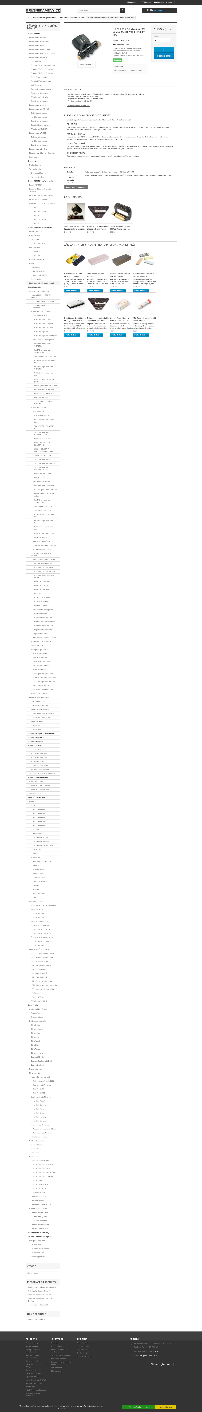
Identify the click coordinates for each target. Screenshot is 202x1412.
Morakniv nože (34, 1073)
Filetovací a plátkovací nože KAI (44, 522)
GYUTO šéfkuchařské (41, 666)
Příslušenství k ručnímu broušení (41, 283)
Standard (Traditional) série (41, 81)
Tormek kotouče (35, 169)
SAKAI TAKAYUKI (37, 646)
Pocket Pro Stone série (39, 93)
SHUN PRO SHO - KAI (43, 455)
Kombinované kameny (39, 117)
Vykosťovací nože (41, 634)
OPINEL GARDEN (39, 1189)
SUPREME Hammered (42, 582)
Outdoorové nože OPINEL (40, 1161)
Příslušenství (36, 255)
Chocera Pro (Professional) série (43, 65)
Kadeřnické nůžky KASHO (39, 949)
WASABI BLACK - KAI (42, 416)
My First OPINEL (39, 1193)
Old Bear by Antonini (37, 1141)
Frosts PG (36, 725)
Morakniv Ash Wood (40, 1101)
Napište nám (159, 2)
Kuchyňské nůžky (37, 761)
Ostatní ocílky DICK (40, 275)
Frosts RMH (37, 729)
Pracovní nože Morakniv (40, 1125)
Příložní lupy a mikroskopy (38, 1233)
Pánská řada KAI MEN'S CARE (42, 933)
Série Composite (37, 1029)
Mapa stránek (56, 1371)
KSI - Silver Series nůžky (40, 973)
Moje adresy (82, 1350)
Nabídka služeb (36, 1314)
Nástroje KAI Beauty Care (40, 925)
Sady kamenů (34, 157)
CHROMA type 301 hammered (45, 336)
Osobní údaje (82, 1353)
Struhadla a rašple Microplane (40, 1237)
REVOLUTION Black (42, 598)
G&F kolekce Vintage (40, 837)
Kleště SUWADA (37, 909)
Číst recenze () (120, 71)
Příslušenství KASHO (39, 1001)
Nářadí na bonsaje (36, 781)
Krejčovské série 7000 (39, 757)
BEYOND (37, 594)
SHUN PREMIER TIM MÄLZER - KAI (42, 444)
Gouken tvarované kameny (41, 89)
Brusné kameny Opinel (37, 105)
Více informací (61, 1408)
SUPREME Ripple (41, 586)
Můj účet (82, 1338)
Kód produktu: (118, 40)
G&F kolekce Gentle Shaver (43, 845)
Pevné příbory (36, 1013)
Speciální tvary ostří (40, 1221)
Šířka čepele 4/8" (39, 809)
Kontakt (54, 1343)
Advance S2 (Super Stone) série (43, 69)
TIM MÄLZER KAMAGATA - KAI (44, 427)
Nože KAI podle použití (41, 482)
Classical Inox (36, 1149)
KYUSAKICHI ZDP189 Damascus (41, 306)
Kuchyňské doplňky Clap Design (41, 733)
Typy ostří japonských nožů (38, 1305)
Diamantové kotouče (38, 173)
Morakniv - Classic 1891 (40, 710)
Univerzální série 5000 (39, 765)
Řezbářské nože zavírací (40, 1225)
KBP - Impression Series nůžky (42, 989)
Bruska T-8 (35, 207)
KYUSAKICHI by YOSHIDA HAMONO (41, 296)
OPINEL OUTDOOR (40, 1185)
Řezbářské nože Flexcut (38, 1209)
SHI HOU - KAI (40, 478)
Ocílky (31, 263)
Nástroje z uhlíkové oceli (40, 789)
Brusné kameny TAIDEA (38, 133)
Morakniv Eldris (38, 1113)
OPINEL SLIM (38, 1181)
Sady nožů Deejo (37, 1057)
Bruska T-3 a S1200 (38, 219)
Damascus (35, 1153)
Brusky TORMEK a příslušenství (40, 181)
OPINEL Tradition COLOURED (44, 1173)
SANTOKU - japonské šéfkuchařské (42, 351)
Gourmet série (36, 1245)
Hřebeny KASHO (37, 997)
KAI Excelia (35, 993)
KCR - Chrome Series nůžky (41, 981)
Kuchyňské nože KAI (38, 408)
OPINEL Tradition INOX (41, 1169)
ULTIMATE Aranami (41, 602)
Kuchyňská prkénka (36, 737)
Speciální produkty (38, 1257)
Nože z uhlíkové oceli (39, 694)
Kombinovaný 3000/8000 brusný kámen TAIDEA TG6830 (75, 320)
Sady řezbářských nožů (39, 1229)
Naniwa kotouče (35, 165)
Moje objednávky (84, 1343)
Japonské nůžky (34, 745)
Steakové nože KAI (41, 537)
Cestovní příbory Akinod (38, 1009)
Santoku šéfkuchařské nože (44, 622)
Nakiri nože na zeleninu (43, 618)
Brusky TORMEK (35, 185)
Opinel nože (33, 1157)
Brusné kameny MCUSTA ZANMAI (42, 53)
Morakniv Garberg (39, 1105)
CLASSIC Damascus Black (44, 567)
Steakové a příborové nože (43, 690)
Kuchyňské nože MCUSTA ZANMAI (41, 554)
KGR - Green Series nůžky (41, 965)
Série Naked (35, 1025)
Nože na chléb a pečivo (41, 686)
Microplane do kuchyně (38, 1241)
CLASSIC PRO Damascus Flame (44, 576)
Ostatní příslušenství (40, 881)
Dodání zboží (56, 1346)
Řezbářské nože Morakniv (42, 1133)
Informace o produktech (42, 1282)
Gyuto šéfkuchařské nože (43, 626)
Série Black (35, 1045)
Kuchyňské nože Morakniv (41, 1077)
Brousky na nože (35, 231)
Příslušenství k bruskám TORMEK (42, 195)
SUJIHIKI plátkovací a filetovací (44, 678)
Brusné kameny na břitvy (42, 861)
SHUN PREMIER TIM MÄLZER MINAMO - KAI (43, 450)
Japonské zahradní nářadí (38, 777)
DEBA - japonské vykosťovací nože (45, 361)
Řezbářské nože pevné (39, 1213)
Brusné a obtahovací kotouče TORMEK (40, 190)
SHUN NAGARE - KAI (42, 474)
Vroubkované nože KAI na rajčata (44, 495)
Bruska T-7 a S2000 (38, 211)
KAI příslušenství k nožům (42, 549)
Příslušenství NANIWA (39, 97)
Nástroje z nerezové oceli (40, 785)
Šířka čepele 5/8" (39, 813)
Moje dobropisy (83, 1346)
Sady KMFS (35, 251)
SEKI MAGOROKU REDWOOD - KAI (41, 433)
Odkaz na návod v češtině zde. (78, 106)
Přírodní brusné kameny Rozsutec (42, 153)
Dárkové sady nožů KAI (41, 541)
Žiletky (35, 897)
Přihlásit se (146, 2)
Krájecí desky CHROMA (43, 393)
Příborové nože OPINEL (40, 1197)
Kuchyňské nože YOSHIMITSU (42, 642)
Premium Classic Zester (40, 1249)
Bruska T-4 (35, 215)
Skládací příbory (37, 1017)
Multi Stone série (37, 85)
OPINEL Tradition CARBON (43, 1165)
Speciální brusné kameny (40, 125)
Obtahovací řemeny (36, 259)
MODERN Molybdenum (43, 563)
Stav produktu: (119, 44)
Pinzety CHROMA (41, 397)
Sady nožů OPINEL (38, 1201)
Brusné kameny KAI (36, 45)
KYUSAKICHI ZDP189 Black (43, 301)
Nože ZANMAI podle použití (43, 610)
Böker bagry (37, 833)
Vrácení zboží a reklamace (61, 1355)
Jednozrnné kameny (38, 137)
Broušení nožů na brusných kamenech (42, 1287)
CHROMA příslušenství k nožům (45, 385)
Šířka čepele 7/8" (39, 821)
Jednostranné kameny (39, 113)
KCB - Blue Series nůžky (40, 977)
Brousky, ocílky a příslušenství (40, 227)
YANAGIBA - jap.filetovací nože (44, 374)
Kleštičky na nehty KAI (39, 921)
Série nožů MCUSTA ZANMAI (44, 559)
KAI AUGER (37, 849)
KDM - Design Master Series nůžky (44, 985)
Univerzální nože (40, 614)
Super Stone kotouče (39, 77)
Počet (156, 36)
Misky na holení (38, 869)
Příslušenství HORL (38, 243)
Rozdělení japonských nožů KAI (40, 1295)
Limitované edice (40, 606)
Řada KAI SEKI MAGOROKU (42, 937)
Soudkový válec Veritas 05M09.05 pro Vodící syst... (120, 229)
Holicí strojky (36, 829)
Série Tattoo (35, 1049)
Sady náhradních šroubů (40, 769)
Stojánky (36, 889)
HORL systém (34, 235)
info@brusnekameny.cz (148, 1356)
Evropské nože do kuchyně (39, 698)
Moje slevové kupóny (85, 1356)
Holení (31, 801)
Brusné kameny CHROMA (39, 41)
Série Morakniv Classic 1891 (43, 714)
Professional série (37, 1253)
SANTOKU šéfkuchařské (42, 662)
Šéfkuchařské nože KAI (43, 506)
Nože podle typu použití (40, 650)
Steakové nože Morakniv (42, 717)
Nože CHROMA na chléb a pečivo (44, 380)
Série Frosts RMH (39, 1093)
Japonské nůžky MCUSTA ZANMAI (42, 773)
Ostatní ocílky (36, 279)
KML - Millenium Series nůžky (42, 957)
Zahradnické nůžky (36, 793)
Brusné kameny (34, 33)
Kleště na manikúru (40, 913)
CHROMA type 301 (41, 332)
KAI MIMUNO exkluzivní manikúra (43, 905)
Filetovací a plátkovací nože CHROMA (44, 368)
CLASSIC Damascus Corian (44, 571)
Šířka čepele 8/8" (39, 825)
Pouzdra (36, 885)
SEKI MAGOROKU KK (42, 459)
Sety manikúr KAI (37, 945)
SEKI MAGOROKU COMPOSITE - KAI (41, 468)
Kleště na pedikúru (40, 917)
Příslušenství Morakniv (39, 1137)
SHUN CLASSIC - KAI (42, 439)
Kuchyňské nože (34, 287)
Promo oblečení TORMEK (39, 199)
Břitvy (33, 805)
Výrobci (32, 1266)
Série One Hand (37, 1053)
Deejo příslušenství (38, 1065)
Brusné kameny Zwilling (38, 149)
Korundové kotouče (38, 177)
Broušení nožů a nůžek (36, 1319)
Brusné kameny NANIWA (38, 57)
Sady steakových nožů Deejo (42, 1061)
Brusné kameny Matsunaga (39, 49)
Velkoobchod (56, 1368)
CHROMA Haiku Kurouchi (44, 328)
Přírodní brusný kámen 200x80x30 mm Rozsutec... (120, 276)
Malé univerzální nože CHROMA (42, 345)
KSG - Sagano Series (39, 969)
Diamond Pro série (38, 61)
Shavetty (34, 853)
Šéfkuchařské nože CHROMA (45, 356)
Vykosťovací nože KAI (42, 510)
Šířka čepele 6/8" (39, 817)
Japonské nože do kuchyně (39, 291)
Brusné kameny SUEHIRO (39, 109)
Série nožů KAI (38, 412)
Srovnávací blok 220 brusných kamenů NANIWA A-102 (73, 276)
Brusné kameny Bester (37, 37)
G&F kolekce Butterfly (41, 841)
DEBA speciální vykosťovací (43, 674)
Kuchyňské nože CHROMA (41, 312)
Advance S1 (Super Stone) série (43, 73)
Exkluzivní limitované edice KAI (44, 545)
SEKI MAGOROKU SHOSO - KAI (45, 421)
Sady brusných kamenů (40, 101)
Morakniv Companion (41, 1121)
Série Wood (35, 1041)
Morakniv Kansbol (39, 1109)
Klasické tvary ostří (40, 1217)
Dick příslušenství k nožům (41, 706)
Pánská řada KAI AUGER (40, 929)
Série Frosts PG (39, 1089)
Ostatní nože (33, 1005)
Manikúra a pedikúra (37, 901)
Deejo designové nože (37, 1021)
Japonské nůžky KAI (37, 749)
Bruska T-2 (35, 223)
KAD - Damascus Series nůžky (42, 953)
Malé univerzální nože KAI (44, 486)
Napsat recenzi (136, 71)
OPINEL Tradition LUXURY (43, 1177)
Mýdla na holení (39, 873)
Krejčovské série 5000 (39, 753)
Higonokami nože (35, 1069)
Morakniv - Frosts (37, 721)
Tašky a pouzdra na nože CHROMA (43, 403)
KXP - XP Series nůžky (39, 961)
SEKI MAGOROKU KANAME (45, 463)
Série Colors (35, 1033)
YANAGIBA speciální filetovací (44, 682)
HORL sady (35, 239)
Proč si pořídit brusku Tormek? (39, 1291)
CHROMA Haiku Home (42, 320)
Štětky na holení (39, 893)
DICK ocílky (35, 267)
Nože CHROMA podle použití (43, 340)
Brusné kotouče (34, 161)
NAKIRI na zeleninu (40, 658)
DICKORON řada (39, 271)
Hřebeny (36, 865)
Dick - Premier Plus (38, 702)
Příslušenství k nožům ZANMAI (44, 638)
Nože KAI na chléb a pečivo (44, 533)
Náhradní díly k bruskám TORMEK (42, 203)
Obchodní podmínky (59, 1359)
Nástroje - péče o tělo (36, 797)
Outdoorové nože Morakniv (41, 1097)
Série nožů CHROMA (41, 316)
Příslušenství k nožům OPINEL (42, 1205)
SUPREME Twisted (41, 590)
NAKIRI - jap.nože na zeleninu (45, 490)
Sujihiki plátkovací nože (43, 630)
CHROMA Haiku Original (43, 324)
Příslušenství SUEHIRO (40, 129)
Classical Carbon (37, 1145)
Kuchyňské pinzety (35, 741)
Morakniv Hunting (39, 1117)
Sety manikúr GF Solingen (41, 941)
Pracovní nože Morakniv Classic (45, 1129)
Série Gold (35, 1037)
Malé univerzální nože (41, 654)
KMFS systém (34, 247)
